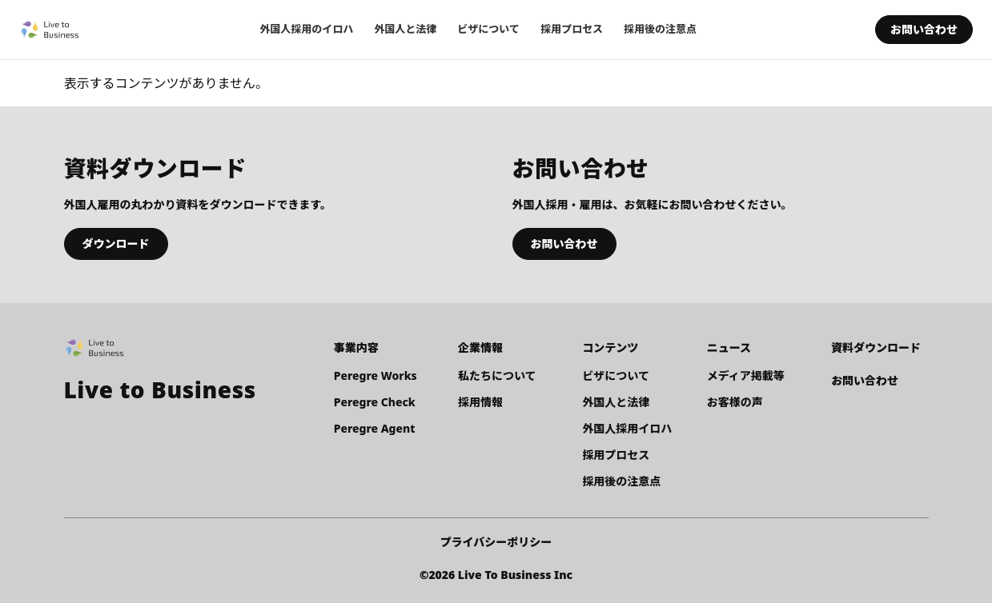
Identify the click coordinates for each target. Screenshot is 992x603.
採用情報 (480, 401)
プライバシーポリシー (496, 541)
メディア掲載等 (746, 375)
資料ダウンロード (876, 347)
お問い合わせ (924, 29)
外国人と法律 (405, 29)
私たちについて (497, 375)
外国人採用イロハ (627, 428)
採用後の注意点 (660, 29)
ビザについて (488, 29)
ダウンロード (116, 243)
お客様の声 (735, 401)
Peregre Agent (375, 428)
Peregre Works (375, 375)
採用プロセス (571, 29)
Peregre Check (375, 401)
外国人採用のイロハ (306, 29)
